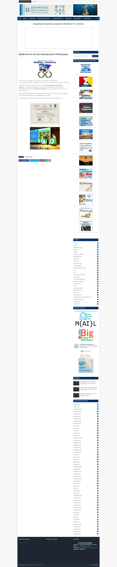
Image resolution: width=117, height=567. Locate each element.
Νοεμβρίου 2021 (86, 531)
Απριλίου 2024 (86, 462)
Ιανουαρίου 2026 (86, 411)
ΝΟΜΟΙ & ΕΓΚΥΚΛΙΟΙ (86, 283)
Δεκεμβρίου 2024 (86, 442)
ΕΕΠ (86, 272)
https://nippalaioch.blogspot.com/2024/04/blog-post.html (34, 95)
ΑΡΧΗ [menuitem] (20, 18)
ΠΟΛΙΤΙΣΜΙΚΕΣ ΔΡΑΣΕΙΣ (86, 288)
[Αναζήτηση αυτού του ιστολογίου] (82, 56)
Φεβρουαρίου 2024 (86, 466)
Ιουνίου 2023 (86, 486)
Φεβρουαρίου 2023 (86, 495)
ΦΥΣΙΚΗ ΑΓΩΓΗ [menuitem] (87, 18)
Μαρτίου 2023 (86, 493)
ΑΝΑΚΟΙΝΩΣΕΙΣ (86, 258)
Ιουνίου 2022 (86, 514)
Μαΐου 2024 (86, 459)
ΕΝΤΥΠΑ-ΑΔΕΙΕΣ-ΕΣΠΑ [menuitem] (58, 18)
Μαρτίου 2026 (86, 406)
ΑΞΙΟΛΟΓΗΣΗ (86, 261)
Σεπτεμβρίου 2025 (86, 421)
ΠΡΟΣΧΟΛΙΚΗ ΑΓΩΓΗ (86, 294)
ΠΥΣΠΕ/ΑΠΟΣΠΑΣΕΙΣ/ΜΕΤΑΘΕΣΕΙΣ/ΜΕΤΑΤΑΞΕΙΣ (86, 297)
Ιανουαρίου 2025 (86, 440)
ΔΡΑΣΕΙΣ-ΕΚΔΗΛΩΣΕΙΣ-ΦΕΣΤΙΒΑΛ (86, 267)
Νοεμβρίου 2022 (86, 502)
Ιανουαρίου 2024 (86, 469)
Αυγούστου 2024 (86, 452)
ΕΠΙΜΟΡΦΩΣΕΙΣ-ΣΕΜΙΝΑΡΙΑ (86, 281)
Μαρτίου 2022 (86, 522)
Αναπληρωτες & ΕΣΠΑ (86, 263)
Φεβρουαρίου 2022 (86, 524)
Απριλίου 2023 (86, 490)
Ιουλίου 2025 (86, 426)
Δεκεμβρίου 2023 (86, 471)
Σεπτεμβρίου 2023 (86, 478)
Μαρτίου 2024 (86, 464)
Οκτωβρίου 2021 (86, 534)
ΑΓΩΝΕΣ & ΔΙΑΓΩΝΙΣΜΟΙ (86, 254)
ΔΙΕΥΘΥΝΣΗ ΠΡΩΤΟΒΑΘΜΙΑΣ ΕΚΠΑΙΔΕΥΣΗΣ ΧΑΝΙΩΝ (35, 565)
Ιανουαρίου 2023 (86, 498)
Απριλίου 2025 (86, 433)
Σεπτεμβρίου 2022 (86, 507)
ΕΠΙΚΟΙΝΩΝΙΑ (95, 565)
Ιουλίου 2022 (86, 512)
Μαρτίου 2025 (86, 435)
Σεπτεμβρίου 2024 (86, 450)
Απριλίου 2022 (86, 519)
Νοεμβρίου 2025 (86, 416)
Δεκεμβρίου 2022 (86, 500)
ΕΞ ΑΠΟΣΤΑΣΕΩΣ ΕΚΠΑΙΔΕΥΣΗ (86, 279)
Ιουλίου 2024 (86, 454)
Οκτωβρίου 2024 (86, 447)
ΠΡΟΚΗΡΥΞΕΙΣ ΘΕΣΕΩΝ (86, 290)
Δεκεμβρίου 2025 (86, 414)
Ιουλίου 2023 (86, 483)
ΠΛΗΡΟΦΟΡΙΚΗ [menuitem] (77, 18)
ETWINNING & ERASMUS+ (86, 247)
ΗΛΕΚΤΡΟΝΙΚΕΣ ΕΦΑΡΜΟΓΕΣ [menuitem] (43, 18)
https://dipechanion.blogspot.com (88, 547)
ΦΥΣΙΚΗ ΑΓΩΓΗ (86, 303)
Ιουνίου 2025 (86, 428)
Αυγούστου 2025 (86, 423)
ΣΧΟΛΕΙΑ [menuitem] (25, 18)
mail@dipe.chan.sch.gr (85, 546)
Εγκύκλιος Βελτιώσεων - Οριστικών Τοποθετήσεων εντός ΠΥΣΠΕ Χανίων (88, 382)
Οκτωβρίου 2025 (86, 418)
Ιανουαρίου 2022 (86, 526)
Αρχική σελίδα (21, 51)
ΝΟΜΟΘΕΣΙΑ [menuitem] (68, 18)
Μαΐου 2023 (86, 488)
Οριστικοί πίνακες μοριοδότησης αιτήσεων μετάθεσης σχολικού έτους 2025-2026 (89, 388)
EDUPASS (86, 245)
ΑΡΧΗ (91, 565)
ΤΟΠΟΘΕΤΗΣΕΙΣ (86, 301)
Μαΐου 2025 (86, 430)
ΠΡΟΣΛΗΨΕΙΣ (86, 292)
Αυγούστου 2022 (86, 510)
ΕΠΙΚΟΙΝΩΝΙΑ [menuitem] (32, 18)
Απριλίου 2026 (86, 404)
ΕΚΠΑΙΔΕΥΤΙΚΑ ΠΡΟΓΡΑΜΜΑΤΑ (86, 274)
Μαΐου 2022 (86, 517)
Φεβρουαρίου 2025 (86, 438)
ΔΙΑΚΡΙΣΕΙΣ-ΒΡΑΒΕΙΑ (28, 51)
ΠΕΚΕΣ (86, 285)
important (86, 252)
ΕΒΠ (86, 270)
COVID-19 (86, 243)
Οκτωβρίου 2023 (86, 476)
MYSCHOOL (86, 249)
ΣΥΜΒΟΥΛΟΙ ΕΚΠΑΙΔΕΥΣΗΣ (86, 299)
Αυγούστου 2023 (86, 481)
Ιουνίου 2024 (86, 457)
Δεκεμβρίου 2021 (86, 529)
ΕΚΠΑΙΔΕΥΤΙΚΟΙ (86, 276)
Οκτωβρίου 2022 (86, 505)
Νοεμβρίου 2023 (86, 474)
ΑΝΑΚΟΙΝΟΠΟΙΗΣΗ (86, 256)
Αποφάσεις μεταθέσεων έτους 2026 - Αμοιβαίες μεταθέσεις (88, 394)
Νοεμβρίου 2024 (86, 445)
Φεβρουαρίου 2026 (86, 409)
